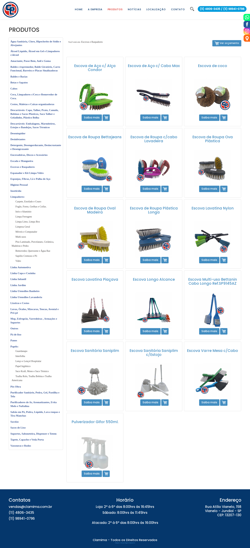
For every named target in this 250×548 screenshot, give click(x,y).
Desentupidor (18, 133)
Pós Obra (15, 386)
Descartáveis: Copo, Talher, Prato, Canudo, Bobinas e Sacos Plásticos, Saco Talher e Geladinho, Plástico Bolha (34, 114)
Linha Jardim (18, 285)
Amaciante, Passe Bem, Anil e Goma (30, 61)
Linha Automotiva (20, 267)
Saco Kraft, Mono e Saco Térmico (32, 371)
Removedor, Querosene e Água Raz (32, 251)
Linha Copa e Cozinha (22, 273)
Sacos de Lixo (18, 427)
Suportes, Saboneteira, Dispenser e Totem (33, 433)
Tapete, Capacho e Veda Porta (27, 439)
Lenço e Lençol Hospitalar (28, 361)
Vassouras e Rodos (20, 445)
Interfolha (20, 356)
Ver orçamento (227, 43)
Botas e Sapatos (19, 82)
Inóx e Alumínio (23, 211)
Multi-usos (20, 237)
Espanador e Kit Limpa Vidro (27, 173)
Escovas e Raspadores (22, 167)
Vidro (18, 261)
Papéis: (14, 346)
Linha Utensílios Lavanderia (26, 297)
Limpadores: (17, 196)
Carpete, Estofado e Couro (28, 201)
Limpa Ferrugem (23, 216)
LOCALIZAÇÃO (156, 9)
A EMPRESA (95, 9)
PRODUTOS (115, 9)
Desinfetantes (17, 139)
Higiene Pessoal (19, 184)
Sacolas (14, 421)
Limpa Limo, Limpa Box (27, 221)
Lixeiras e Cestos (19, 303)
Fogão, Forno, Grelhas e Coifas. (31, 206)
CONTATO (178, 9)
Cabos (13, 88)
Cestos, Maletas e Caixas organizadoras (32, 104)
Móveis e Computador (26, 231)
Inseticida (15, 190)
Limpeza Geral (22, 226)
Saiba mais (92, 118)
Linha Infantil (18, 279)
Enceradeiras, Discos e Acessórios (29, 155)
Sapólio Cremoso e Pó (26, 256)
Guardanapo (21, 351)
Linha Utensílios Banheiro (24, 291)
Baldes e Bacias (18, 76)
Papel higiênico (23, 366)
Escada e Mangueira (21, 161)
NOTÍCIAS (134, 9)
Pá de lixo (15, 334)
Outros (14, 328)
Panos (13, 340)
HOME (79, 9)
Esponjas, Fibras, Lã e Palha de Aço (30, 179)
